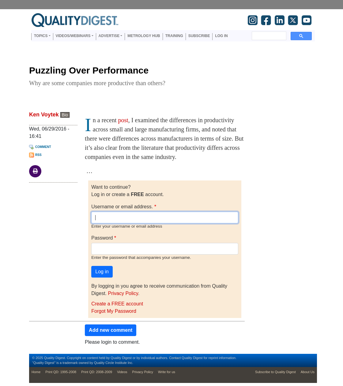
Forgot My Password (113, 311)
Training (174, 36)
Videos (122, 372)
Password (102, 237)
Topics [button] (40, 36)
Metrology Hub (143, 36)
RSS (38, 155)
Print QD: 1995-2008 (60, 372)
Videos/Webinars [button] (73, 36)
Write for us (166, 372)
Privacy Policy (123, 293)
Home (36, 372)
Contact (175, 358)
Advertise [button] (109, 36)
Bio (65, 114)
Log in (221, 36)
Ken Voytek (44, 115)
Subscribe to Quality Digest (275, 372)
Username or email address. (122, 206)
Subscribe (199, 36)
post (123, 120)
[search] (268, 36)
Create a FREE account (117, 303)
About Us (308, 372)
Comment (43, 147)
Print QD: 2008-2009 (96, 372)
